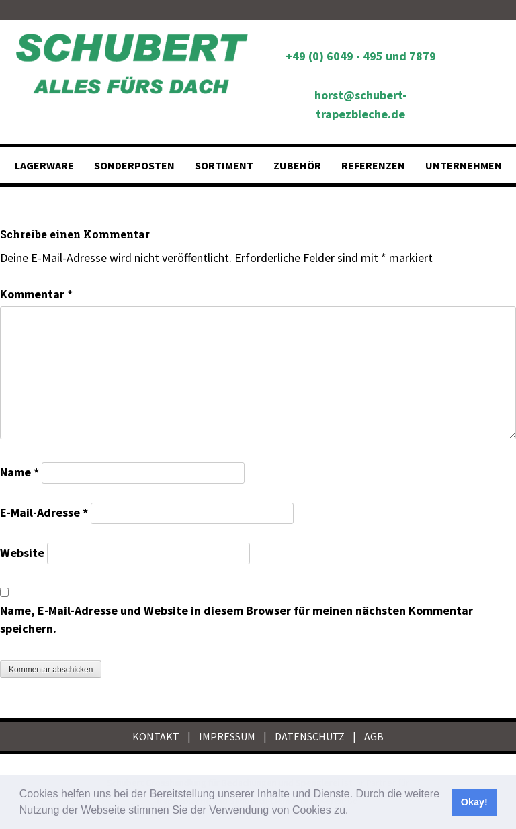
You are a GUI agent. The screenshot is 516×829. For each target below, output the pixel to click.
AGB (374, 736)
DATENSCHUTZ (310, 736)
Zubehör (297, 165)
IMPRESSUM (227, 736)
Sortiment (224, 165)
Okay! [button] (474, 802)
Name (19, 472)
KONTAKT (155, 736)
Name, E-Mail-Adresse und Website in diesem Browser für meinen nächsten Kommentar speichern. (236, 619)
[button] (353, 812)
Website (22, 552)
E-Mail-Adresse (44, 512)
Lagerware (44, 165)
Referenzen (373, 165)
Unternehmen (463, 165)
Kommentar (36, 294)
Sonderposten (134, 165)
